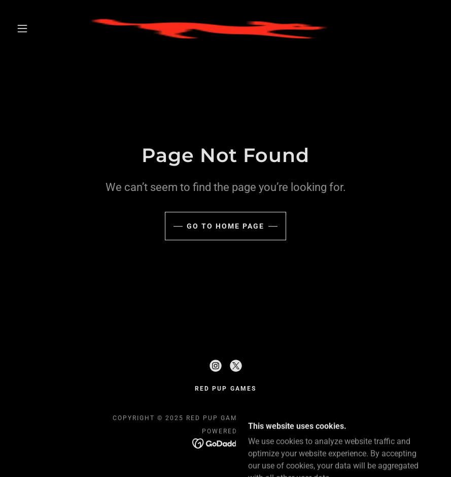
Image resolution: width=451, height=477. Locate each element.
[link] (214, 28)
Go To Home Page (225, 226)
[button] (22, 28)
